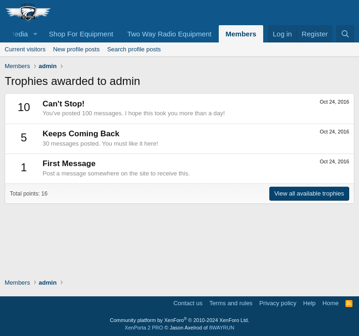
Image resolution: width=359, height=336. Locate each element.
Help (309, 303)
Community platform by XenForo (179, 320)
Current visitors (25, 49)
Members (241, 34)
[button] (35, 33)
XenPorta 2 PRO (144, 327)
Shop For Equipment (81, 34)
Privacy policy (277, 303)
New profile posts (76, 49)
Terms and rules (230, 303)
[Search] (345, 33)
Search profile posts (134, 49)
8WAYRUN (221, 327)
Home (331, 303)
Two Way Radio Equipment (169, 34)
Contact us (187, 303)
